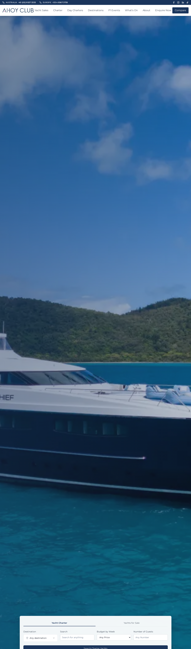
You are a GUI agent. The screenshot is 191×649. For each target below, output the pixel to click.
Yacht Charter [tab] (59, 623)
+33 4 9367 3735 (60, 2)
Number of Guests (143, 631)
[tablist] (95, 623)
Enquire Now (163, 10)
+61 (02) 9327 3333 (27, 2)
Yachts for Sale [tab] (131, 623)
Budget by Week (106, 631)
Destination (29, 631)
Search (63, 631)
